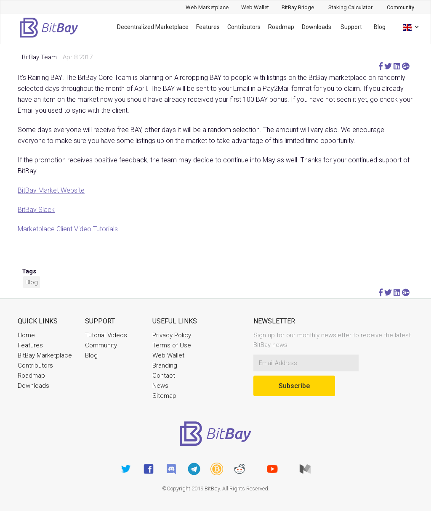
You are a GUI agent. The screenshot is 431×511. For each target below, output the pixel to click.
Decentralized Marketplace (153, 27)
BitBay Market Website (51, 190)
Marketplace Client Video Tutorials (68, 229)
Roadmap (281, 27)
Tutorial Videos (106, 335)
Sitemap (164, 396)
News (160, 385)
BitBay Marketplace (45, 355)
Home (26, 335)
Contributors (244, 27)
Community (101, 345)
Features (208, 27)
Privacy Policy (171, 335)
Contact (163, 375)
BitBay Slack (36, 210)
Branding (164, 365)
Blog (380, 27)
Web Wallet (168, 355)
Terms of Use (171, 345)
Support (351, 27)
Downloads (316, 27)
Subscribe (294, 386)
